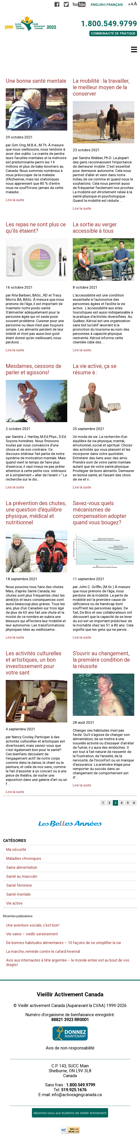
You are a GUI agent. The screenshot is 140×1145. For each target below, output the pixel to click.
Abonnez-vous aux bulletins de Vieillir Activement (70, 1113)
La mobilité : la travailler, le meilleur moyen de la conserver (101, 87)
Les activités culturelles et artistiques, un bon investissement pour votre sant (33, 663)
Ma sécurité (16, 849)
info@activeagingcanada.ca (77, 1094)
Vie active (14, 903)
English (98, 5)
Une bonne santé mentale (36, 81)
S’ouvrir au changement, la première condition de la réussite (101, 659)
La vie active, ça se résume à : (94, 369)
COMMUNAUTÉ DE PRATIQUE (113, 33)
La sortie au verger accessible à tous (95, 227)
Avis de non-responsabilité (70, 1048)
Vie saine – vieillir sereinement (32, 934)
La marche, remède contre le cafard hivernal (43, 951)
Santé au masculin (21, 876)
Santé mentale (18, 894)
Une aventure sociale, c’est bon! (32, 925)
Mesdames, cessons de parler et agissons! (33, 369)
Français (115, 5)
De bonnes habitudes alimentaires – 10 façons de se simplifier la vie (63, 942)
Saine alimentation (21, 867)
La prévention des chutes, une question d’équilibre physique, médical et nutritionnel (36, 513)
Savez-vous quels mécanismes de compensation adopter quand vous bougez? (99, 513)
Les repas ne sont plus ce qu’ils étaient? (36, 227)
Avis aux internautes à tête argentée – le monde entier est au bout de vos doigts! (67, 962)
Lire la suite (15, 200)
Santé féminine (19, 885)
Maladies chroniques (23, 858)
